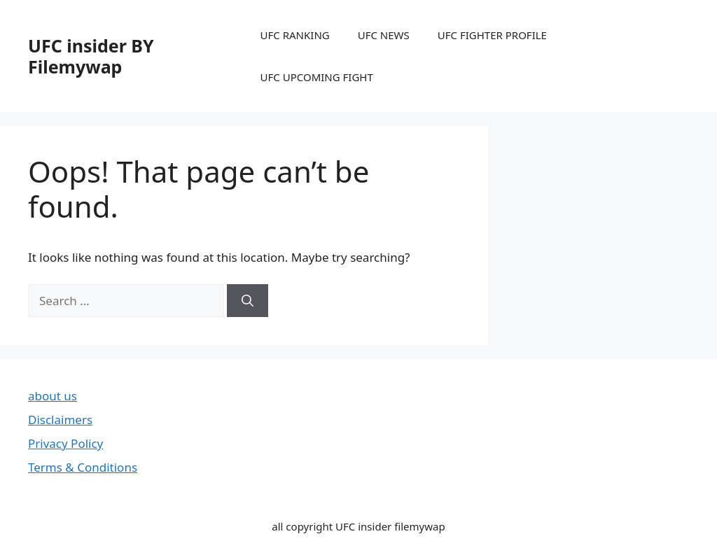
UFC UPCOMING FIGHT (316, 77)
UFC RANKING (295, 35)
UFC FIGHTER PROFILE (492, 35)
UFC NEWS (384, 35)
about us (52, 396)
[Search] (247, 301)
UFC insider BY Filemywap (91, 56)
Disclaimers (60, 420)
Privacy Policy (65, 443)
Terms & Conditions (82, 467)
